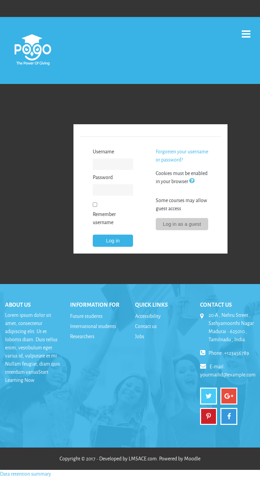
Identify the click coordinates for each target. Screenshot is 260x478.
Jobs (139, 336)
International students (93, 326)
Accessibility (148, 316)
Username (103, 151)
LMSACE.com (143, 458)
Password (103, 177)
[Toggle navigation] (246, 30)
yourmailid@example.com (228, 374)
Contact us (146, 326)
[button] (193, 181)
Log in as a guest (182, 224)
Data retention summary (25, 473)
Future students (86, 316)
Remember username (104, 218)
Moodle (192, 458)
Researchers (82, 336)
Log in (113, 240)
